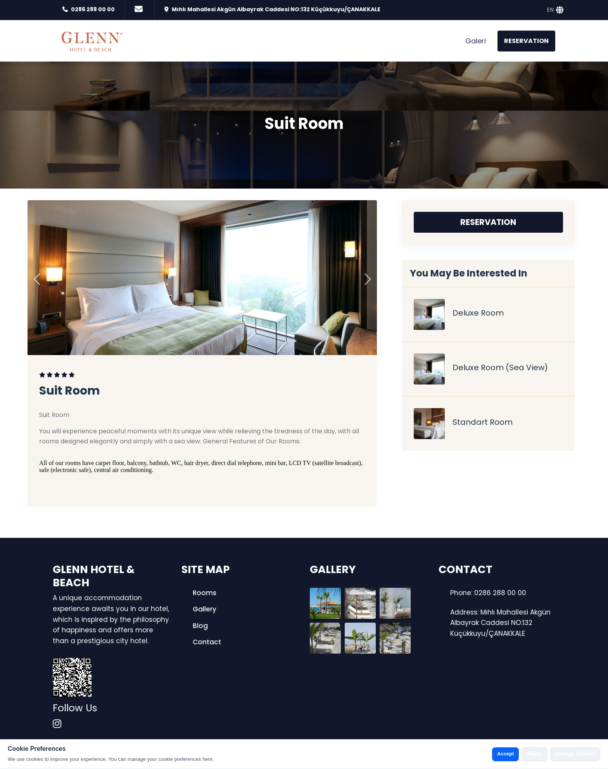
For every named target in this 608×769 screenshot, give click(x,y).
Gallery (198, 609)
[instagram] (57, 724)
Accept (505, 754)
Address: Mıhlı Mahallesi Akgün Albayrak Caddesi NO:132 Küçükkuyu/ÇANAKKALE (500, 623)
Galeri (475, 41)
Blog (194, 625)
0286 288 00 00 (93, 9)
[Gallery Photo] (325, 603)
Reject (534, 754)
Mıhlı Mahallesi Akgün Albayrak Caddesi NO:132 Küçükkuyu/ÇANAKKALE (276, 9)
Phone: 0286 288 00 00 (488, 592)
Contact (201, 642)
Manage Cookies (575, 754)
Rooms (198, 592)
